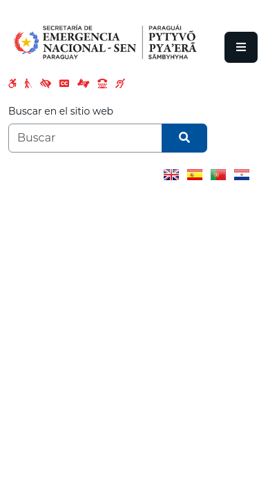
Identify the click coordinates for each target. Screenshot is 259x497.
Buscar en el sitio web (60, 111)
